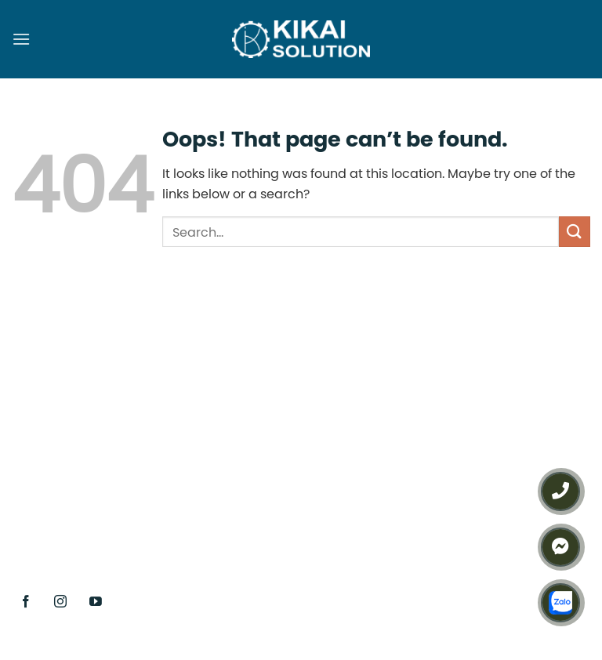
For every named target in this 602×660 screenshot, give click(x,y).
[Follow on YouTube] (96, 602)
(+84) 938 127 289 (311, 429)
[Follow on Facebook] (26, 602)
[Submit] (574, 231)
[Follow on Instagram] (61, 602)
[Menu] (21, 39)
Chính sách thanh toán (484, 532)
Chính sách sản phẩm (481, 443)
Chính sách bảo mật (476, 503)
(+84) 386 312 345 (266, 479)
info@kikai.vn (314, 508)
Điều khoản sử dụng (474, 473)
